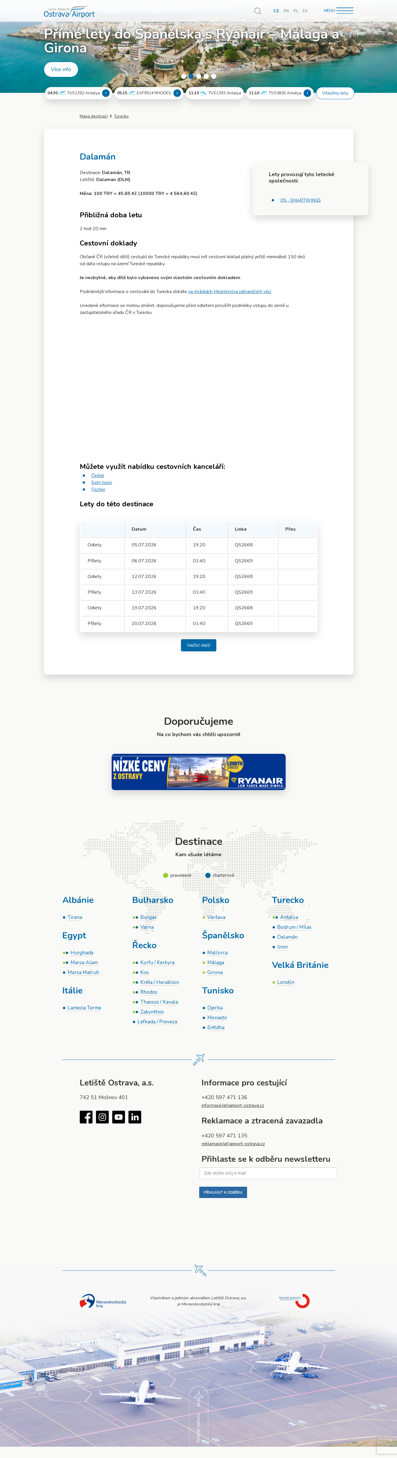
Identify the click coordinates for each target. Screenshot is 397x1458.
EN (286, 11)
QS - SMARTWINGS (301, 200)
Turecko (121, 116)
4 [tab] (206, 76)
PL (295, 11)
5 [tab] (213, 76)
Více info (61, 69)
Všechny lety (335, 93)
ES (305, 11)
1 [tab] (183, 76)
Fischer (98, 489)
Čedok (98, 475)
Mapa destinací (94, 116)
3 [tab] (198, 76)
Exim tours (102, 482)
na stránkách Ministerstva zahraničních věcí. (230, 291)
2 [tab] (191, 76)
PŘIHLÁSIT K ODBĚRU (223, 1196)
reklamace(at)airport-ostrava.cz (238, 1147)
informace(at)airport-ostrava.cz (237, 1109)
